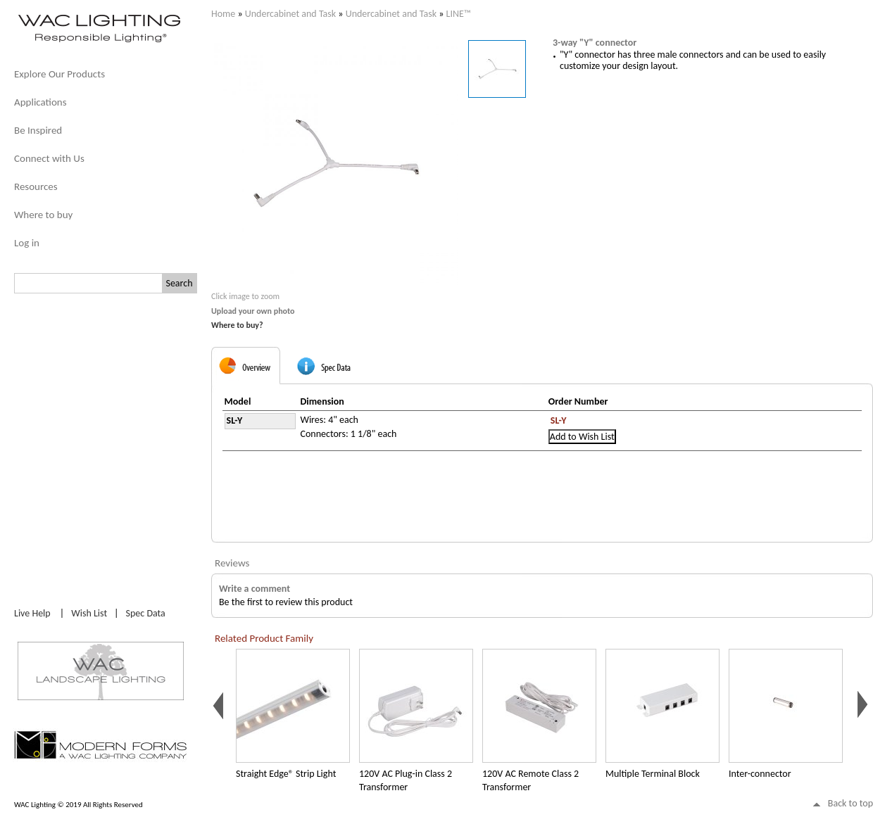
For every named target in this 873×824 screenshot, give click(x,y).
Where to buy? (237, 325)
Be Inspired (38, 130)
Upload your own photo (253, 311)
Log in (26, 242)
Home (223, 14)
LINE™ (458, 14)
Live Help (32, 613)
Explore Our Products (59, 74)
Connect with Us (49, 158)
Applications (40, 102)
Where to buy (43, 214)
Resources (36, 186)
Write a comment (254, 589)
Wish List (89, 613)
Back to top (850, 803)
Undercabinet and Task (290, 14)
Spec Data (145, 613)
